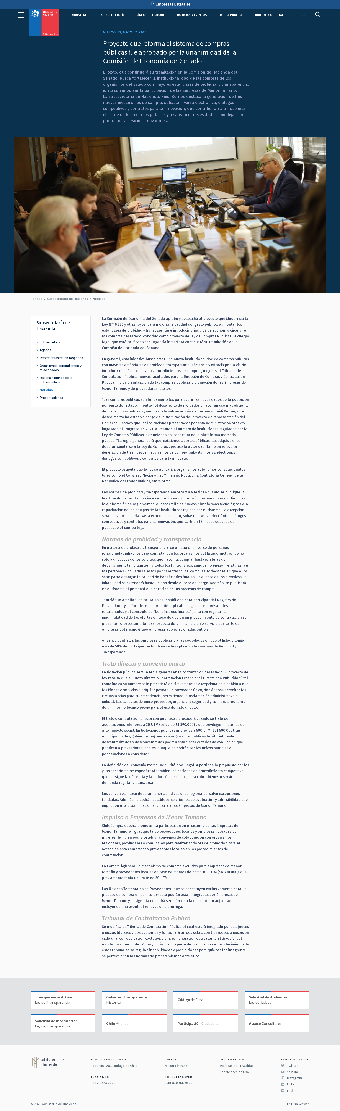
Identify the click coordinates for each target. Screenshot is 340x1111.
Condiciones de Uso (234, 1072)
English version (298, 1104)
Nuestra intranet (176, 1066)
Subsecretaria (50, 342)
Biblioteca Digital (269, 15)
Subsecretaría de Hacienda (67, 299)
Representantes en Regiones (61, 358)
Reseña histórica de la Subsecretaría (56, 380)
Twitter (289, 1066)
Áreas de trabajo (150, 15)
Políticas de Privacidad (237, 1066)
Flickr (288, 1091)
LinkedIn (290, 1084)
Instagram (291, 1078)
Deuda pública (231, 15)
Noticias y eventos (192, 15)
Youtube (290, 1072)
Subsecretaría (112, 15)
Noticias (99, 299)
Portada (36, 299)
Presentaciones (51, 398)
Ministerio (80, 15)
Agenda (45, 350)
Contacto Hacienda (178, 1083)
